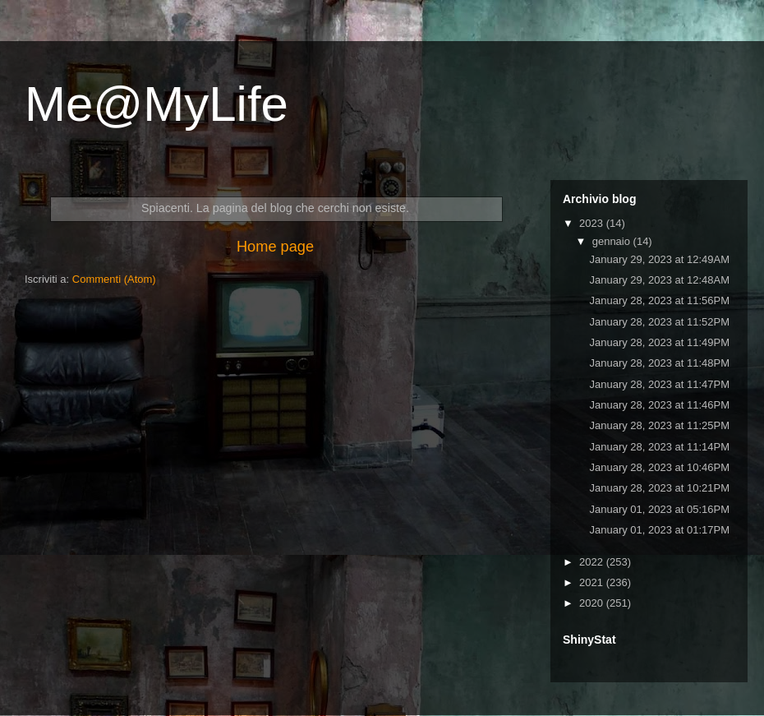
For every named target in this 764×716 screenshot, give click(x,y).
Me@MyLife (156, 104)
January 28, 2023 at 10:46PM (659, 467)
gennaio (612, 241)
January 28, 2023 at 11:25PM (659, 425)
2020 (592, 603)
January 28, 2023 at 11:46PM (659, 405)
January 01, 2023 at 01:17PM (659, 530)
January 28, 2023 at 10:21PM (659, 488)
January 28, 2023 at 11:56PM (659, 300)
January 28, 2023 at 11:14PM (659, 447)
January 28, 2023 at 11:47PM (659, 384)
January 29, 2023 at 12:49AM (659, 259)
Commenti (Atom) (114, 279)
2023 (592, 223)
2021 (592, 582)
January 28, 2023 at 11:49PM (659, 342)
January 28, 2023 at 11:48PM (659, 363)
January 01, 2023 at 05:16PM (659, 509)
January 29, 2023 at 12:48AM (659, 280)
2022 (592, 562)
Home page (275, 246)
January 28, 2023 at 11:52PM (659, 322)
